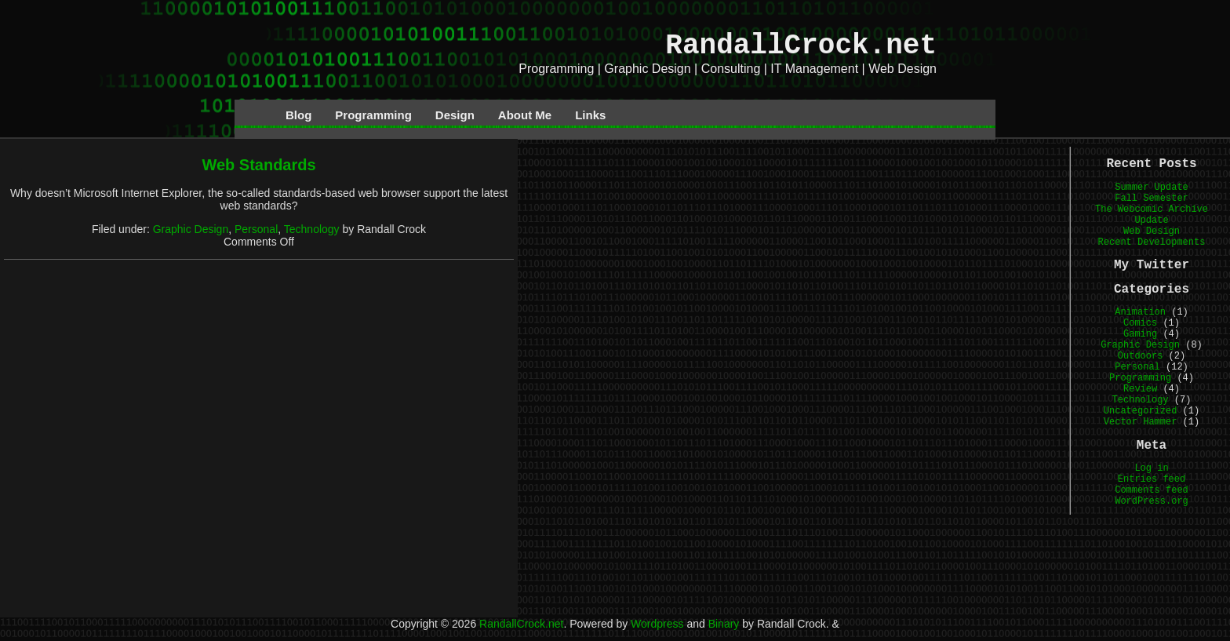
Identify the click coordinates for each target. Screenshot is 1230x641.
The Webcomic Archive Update (1151, 215)
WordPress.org (1151, 501)
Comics (1140, 323)
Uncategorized (1140, 411)
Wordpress (657, 623)
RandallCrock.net (801, 46)
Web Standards (258, 164)
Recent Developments (1152, 242)
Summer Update (1151, 187)
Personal (256, 229)
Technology (312, 229)
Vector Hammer (1140, 422)
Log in (1151, 468)
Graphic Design (191, 229)
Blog (298, 115)
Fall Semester (1151, 198)
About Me (524, 115)
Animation (1140, 312)
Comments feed (1151, 490)
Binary (724, 623)
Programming (373, 115)
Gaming (1140, 334)
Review (1140, 389)
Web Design (1151, 231)
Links (590, 115)
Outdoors (1140, 356)
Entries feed (1151, 479)
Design (455, 115)
